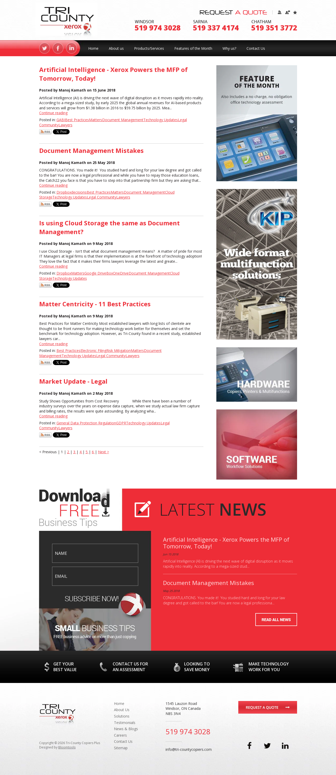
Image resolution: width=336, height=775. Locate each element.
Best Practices (77, 119)
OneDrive (121, 273)
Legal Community (101, 197)
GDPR (121, 423)
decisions (79, 192)
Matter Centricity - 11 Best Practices (95, 304)
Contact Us (256, 48)
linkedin (71, 48)
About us (116, 48)
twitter (44, 48)
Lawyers (65, 124)
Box (109, 273)
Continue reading (53, 112)
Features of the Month (193, 48)
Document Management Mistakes (91, 150)
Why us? (229, 48)
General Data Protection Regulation (86, 423)
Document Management (122, 119)
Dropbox (63, 192)
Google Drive (95, 273)
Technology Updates (160, 119)
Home (93, 48)
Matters (95, 119)
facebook (58, 48)
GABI (60, 119)
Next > (103, 451)
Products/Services (149, 48)
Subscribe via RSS (45, 131)
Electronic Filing (93, 350)
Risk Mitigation (118, 350)
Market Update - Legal (73, 381)
